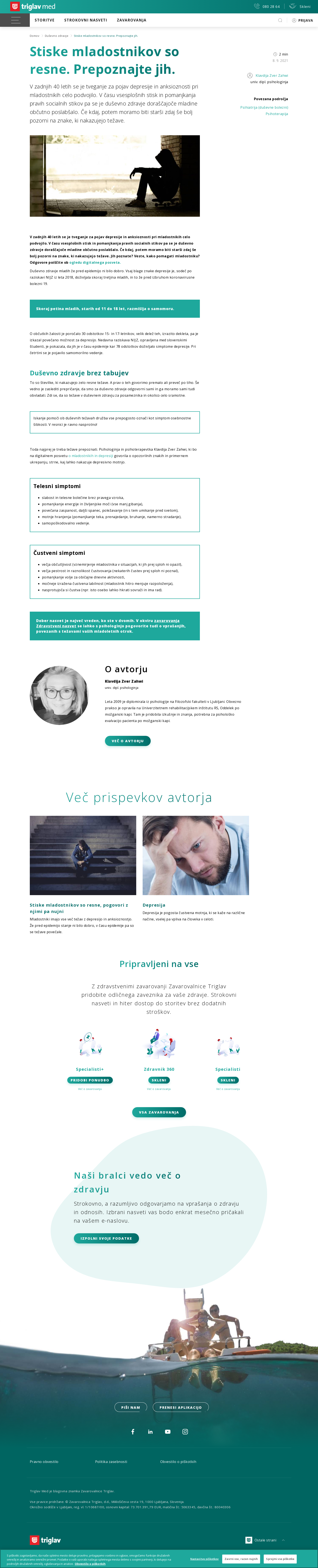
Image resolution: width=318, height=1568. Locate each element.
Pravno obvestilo (44, 1461)
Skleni (300, 6)
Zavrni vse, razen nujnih (241, 1561)
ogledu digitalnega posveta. (95, 262)
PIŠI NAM (130, 1407)
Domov (34, 36)
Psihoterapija (277, 113)
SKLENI (159, 1080)
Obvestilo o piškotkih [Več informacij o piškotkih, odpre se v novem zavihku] (90, 1566)
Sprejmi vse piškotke (280, 1561)
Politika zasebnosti (111, 1461)
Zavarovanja (131, 20)
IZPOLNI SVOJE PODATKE (106, 1238)
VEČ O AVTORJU (128, 741)
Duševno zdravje (56, 36)
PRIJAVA (302, 20)
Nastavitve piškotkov (204, 1561)
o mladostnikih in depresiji (91, 455)
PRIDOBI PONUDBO (90, 1080)
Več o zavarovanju (90, 1089)
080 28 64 (267, 6)
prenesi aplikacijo (181, 1407)
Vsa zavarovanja (159, 1112)
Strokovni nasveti (85, 20)
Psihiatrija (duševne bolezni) (264, 107)
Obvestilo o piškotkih (178, 1461)
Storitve (44, 20)
